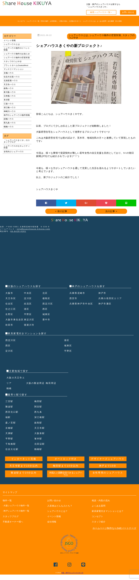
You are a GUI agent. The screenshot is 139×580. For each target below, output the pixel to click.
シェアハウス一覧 (33, 21)
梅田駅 (38, 406)
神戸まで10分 (107, 471)
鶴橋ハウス (9, 127)
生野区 (9, 314)
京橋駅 (9, 433)
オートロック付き (66, 464)
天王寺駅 (39, 433)
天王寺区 (11, 298)
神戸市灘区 (105, 303)
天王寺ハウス (10, 85)
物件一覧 (7, 506)
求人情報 (118, 21)
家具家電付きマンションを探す (27, 339)
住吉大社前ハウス (12, 77)
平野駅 (9, 444)
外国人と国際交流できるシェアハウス (65, 479)
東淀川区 (29, 325)
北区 (45, 293)
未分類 (7, 100)
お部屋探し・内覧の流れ (58, 21)
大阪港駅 (39, 438)
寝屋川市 (29, 330)
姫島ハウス (9, 88)
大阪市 (9, 293)
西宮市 (74, 298)
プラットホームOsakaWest (16, 65)
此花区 (28, 303)
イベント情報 (10, 40)
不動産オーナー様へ (14, 527)
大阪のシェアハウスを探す (24, 286)
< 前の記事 (61, 211)
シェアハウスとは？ (58, 516)
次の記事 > (111, 211)
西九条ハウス (10, 123)
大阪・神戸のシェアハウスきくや (72, 578)
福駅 (8, 422)
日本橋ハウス (10, 96)
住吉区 (9, 303)
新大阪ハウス (10, 92)
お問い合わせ (128, 12)
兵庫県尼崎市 (78, 293)
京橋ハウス (9, 73)
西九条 (38, 417)
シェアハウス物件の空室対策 (17, 58)
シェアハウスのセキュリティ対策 (17, 147)
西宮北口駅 (12, 417)
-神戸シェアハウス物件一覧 (16, 516)
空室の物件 (45, 21)
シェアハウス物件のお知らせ (17, 54)
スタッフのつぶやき (13, 61)
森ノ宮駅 (11, 428)
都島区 (46, 298)
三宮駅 (9, 406)
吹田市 (9, 330)
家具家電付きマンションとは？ (109, 516)
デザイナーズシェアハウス (107, 464)
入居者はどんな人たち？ (60, 511)
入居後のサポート (75, 21)
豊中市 (46, 325)
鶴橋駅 (38, 454)
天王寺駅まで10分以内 (24, 471)
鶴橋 (9, 393)
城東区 (46, 314)
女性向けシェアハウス (14, 152)
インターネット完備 (23, 464)
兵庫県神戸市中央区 (82, 303)
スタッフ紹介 (99, 527)
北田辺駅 (39, 449)
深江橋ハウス (10, 108)
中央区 (28, 293)
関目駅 (38, 412)
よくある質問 (101, 21)
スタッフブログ (11, 521)
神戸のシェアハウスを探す (88, 286)
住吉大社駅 (12, 454)
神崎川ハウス (10, 111)
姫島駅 (38, 428)
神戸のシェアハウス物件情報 (17, 115)
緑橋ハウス (9, 119)
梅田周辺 (51, 388)
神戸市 (102, 293)
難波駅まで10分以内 (24, 478)
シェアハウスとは (89, 21)
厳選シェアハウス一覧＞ (101, 12)
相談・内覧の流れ (101, 506)
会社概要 (111, 21)
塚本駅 (38, 444)
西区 (45, 309)
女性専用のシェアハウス (108, 478)
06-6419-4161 (18, 231)
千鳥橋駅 (11, 449)
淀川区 (28, 298)
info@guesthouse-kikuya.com (33, 229)
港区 (27, 309)
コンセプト (21, 21)
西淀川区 (48, 303)
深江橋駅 (39, 422)
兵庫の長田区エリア (110, 298)
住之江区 (11, 309)
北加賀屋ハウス (11, 81)
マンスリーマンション (14, 69)
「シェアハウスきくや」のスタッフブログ (17, 141)
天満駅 (9, 438)
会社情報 (52, 527)
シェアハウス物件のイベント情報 (17, 49)
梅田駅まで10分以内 (66, 471)
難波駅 (9, 412)
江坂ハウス (9, 104)
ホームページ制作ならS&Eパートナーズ (114, 533)
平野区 (28, 314)
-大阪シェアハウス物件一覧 (16, 511)
